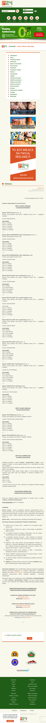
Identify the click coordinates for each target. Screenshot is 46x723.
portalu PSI (26, 598)
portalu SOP (27, 607)
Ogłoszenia (13, 680)
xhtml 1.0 (32, 714)
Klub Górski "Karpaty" (16, 90)
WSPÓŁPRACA (18, 572)
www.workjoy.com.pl (23, 597)
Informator (13, 61)
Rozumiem (10, 721)
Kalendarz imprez (15, 59)
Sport (11, 57)
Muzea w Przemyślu (15, 63)
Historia (12, 72)
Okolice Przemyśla (15, 82)
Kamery (13, 684)
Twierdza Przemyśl (15, 78)
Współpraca (13, 94)
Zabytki (12, 76)
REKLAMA (13, 96)
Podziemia (13, 67)
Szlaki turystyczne (15, 84)
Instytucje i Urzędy (15, 70)
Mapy (13, 686)
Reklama (13, 688)
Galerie (13, 682)
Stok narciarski (14, 86)
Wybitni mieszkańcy (16, 80)
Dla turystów (13, 65)
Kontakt (12, 92)
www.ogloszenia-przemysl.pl (23, 605)
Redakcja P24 (40, 188)
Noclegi (12, 88)
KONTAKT (28, 617)
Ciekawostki (13, 74)
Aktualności (13, 55)
